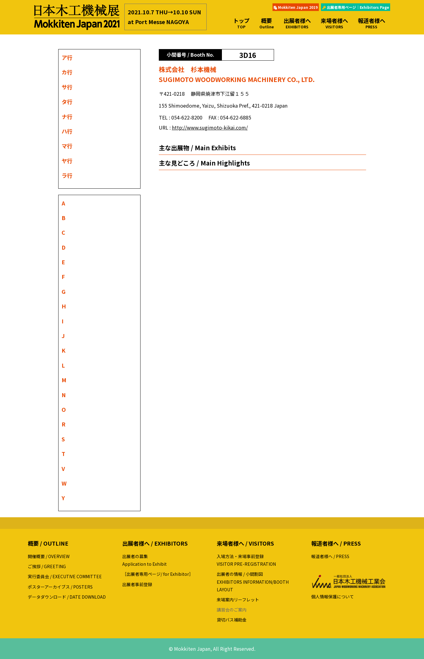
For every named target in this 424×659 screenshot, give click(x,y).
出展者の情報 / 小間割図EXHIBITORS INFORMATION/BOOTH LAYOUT (253, 581)
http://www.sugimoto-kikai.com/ (210, 127)
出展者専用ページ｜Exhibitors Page (355, 7)
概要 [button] (266, 23)
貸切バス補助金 (232, 620)
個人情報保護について (332, 596)
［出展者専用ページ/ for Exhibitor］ (157, 574)
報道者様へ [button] (371, 23)
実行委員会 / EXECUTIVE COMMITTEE (65, 576)
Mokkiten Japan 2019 (296, 7)
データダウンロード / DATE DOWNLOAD (67, 597)
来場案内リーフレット (238, 600)
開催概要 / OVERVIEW (48, 556)
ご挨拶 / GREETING (47, 566)
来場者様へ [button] (334, 23)
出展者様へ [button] (297, 23)
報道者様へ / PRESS (330, 556)
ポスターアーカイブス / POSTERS (60, 587)
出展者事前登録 (137, 584)
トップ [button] (241, 23)
